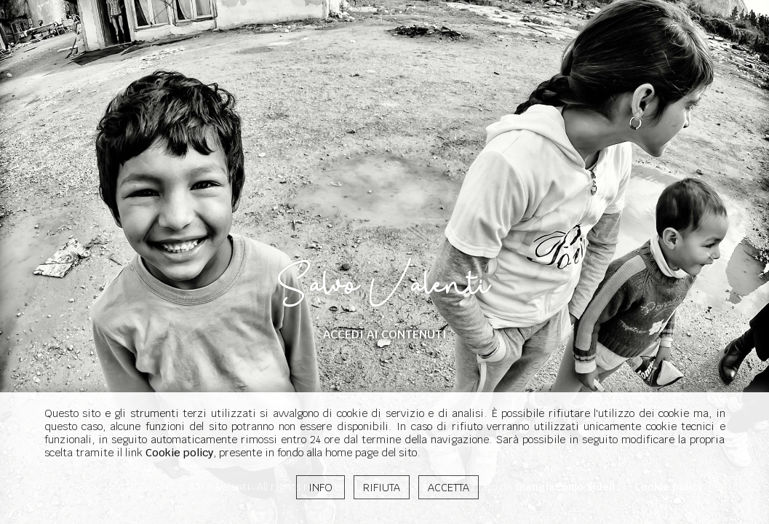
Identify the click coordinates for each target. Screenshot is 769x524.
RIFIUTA (381, 487)
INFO (320, 487)
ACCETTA (448, 487)
